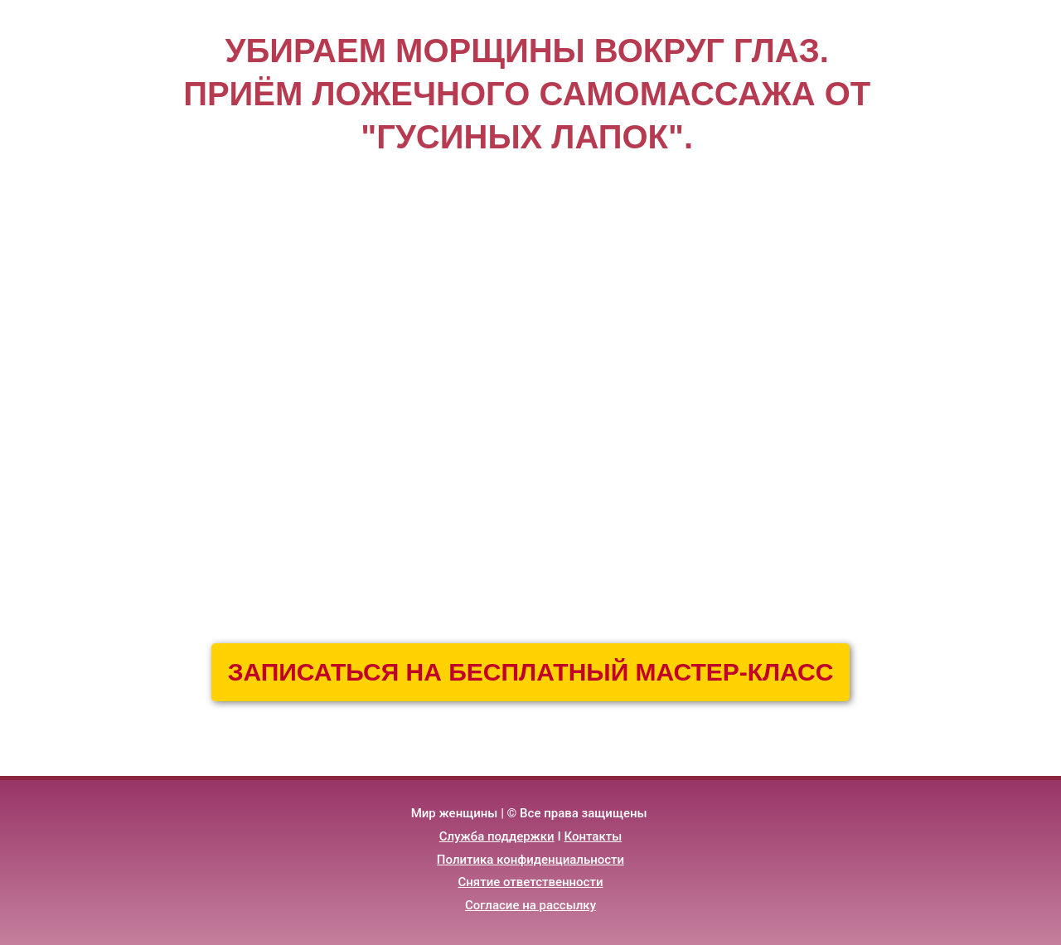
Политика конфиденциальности (530, 859)
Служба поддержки (497, 836)
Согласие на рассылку (530, 905)
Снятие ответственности (530, 882)
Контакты (593, 836)
